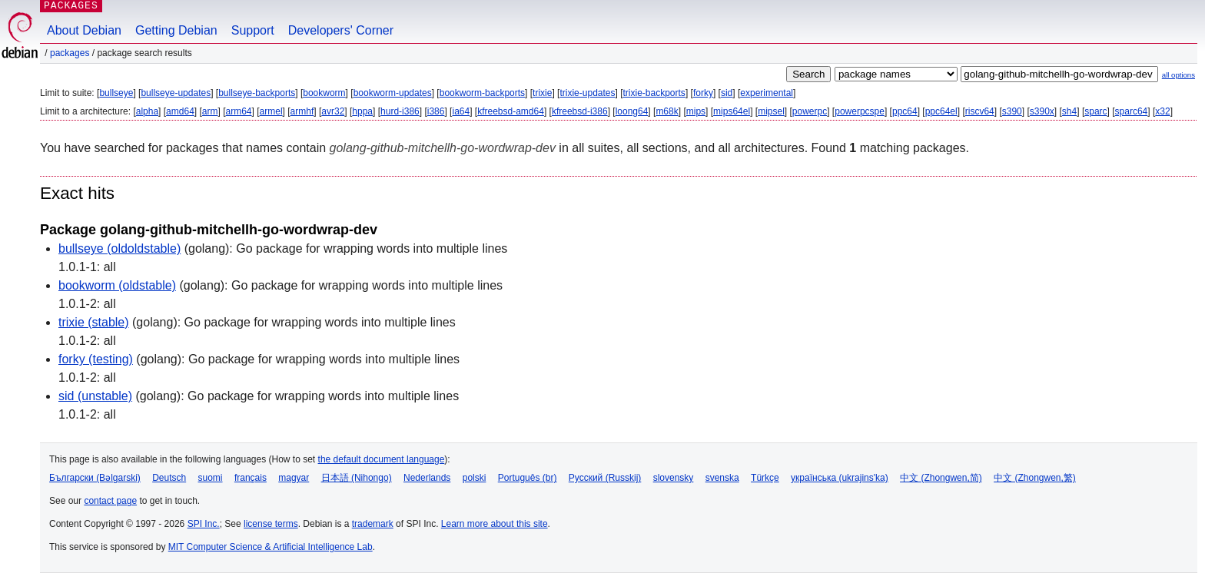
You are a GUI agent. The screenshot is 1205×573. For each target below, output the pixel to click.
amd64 (180, 111)
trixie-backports (654, 93)
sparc (1095, 111)
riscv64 (979, 111)
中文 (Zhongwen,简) (941, 477)
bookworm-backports (482, 93)
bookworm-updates (393, 93)
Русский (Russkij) (605, 477)
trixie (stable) (93, 322)
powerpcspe (860, 111)
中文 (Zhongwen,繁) (1035, 477)
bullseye (116, 93)
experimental (766, 93)
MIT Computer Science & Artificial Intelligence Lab (270, 547)
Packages (69, 53)
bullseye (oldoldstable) (119, 248)
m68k (667, 111)
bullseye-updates (176, 93)
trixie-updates (587, 93)
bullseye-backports (256, 93)
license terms (271, 523)
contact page (110, 500)
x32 (1162, 111)
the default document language (381, 459)
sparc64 (1131, 111)
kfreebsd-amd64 (510, 111)
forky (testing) (95, 359)
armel (271, 111)
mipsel (771, 111)
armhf (302, 111)
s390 (1012, 111)
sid (726, 93)
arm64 (239, 111)
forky (703, 93)
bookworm (324, 93)
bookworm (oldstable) (117, 285)
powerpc (809, 111)
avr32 (332, 111)
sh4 (1069, 111)
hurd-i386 (400, 111)
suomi (210, 477)
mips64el (731, 111)
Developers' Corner (340, 30)
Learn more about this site (494, 523)
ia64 (461, 111)
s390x (1042, 111)
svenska (722, 477)
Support (252, 30)
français (250, 477)
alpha (147, 111)
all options (1178, 75)
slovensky (673, 477)
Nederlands (426, 477)
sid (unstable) (95, 395)
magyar (293, 477)
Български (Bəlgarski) (95, 477)
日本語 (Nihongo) (356, 477)
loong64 (632, 111)
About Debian (84, 30)
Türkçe (765, 477)
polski (474, 477)
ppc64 (905, 111)
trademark (372, 523)
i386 (436, 111)
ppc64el (941, 111)
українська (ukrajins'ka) (839, 477)
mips (695, 111)
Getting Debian (176, 30)
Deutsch (169, 477)
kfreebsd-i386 (580, 111)
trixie (542, 93)
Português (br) (527, 477)
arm (210, 111)
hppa (362, 111)
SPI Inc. (204, 523)
